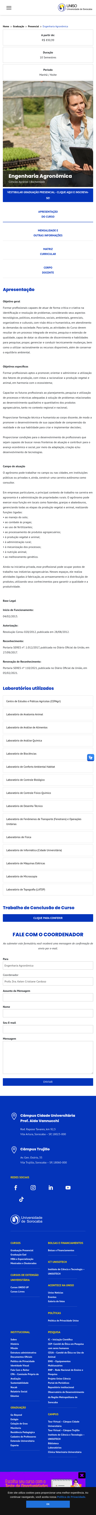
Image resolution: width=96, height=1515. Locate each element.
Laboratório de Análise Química (24, 740)
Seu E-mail (9, 1022)
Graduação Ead (18, 1254)
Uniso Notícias (55, 1292)
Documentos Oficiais (21, 1356)
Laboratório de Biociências (21, 753)
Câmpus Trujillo (35, 1149)
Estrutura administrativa (23, 1352)
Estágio (14, 1419)
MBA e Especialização (22, 1259)
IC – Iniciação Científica (60, 1339)
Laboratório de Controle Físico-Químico (28, 793)
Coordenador (10, 975)
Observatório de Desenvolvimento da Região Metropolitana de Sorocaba (66, 1397)
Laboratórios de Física (18, 837)
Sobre (14, 1339)
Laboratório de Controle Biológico (25, 779)
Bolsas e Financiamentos (61, 1250)
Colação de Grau (19, 1423)
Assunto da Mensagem (16, 991)
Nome (6, 1006)
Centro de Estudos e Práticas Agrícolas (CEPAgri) (33, 701)
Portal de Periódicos (58, 1382)
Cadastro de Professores (23, 1436)
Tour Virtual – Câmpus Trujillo (64, 1430)
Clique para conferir (48, 918)
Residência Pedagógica (23, 1432)
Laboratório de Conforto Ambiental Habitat (30, 766)
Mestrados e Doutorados (23, 1263)
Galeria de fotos (56, 1301)
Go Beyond (16, 1414)
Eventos (52, 1297)
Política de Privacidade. (71, 1497)
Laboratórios (54, 1447)
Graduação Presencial (22, 1250)
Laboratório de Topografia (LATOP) (25, 889)
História (15, 1344)
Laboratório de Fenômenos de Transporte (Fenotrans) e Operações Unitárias (43, 821)
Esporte (15, 1445)
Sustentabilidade (19, 1382)
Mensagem (9, 1038)
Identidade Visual (20, 1365)
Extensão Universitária (22, 1440)
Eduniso (15, 1396)
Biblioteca (53, 1443)
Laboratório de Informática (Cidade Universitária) (34, 850)
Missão (14, 1348)
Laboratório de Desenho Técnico (24, 806)
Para (5, 959)
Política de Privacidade (23, 1361)
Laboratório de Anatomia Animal (24, 714)
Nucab (14, 1387)
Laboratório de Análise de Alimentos (26, 727)
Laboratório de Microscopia (21, 876)
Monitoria (16, 1428)
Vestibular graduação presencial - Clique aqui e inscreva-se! (48, 195)
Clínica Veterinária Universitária (65, 1452)
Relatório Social (19, 1391)
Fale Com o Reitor (20, 1370)
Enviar (48, 1081)
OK (48, 1504)
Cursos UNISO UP (20, 1287)
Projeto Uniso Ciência (59, 1378)
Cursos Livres (18, 1291)
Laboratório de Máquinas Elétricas (25, 863)
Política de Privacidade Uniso (63, 1320)
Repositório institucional (61, 1387)
